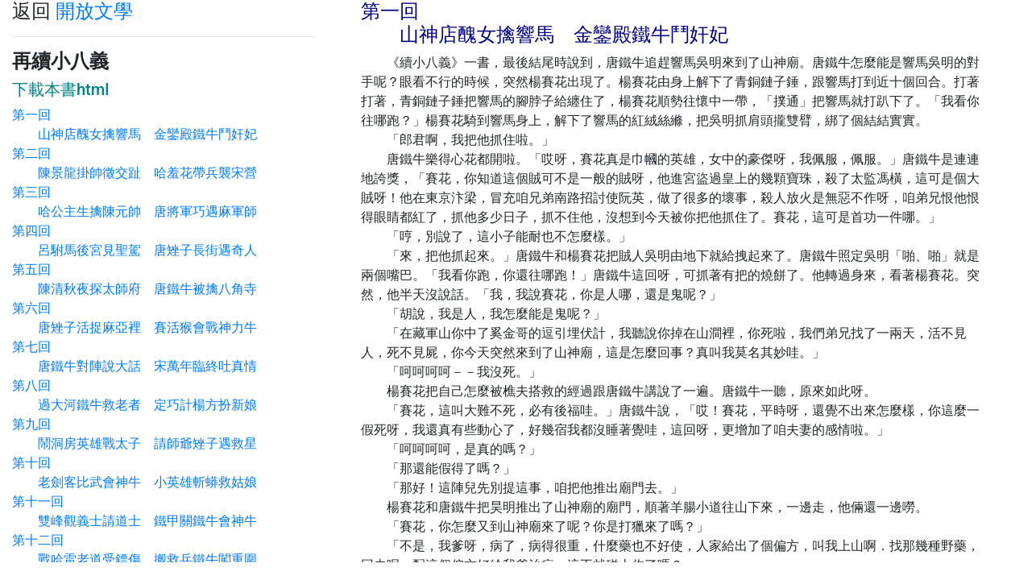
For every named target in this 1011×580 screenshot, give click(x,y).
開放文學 (94, 11)
